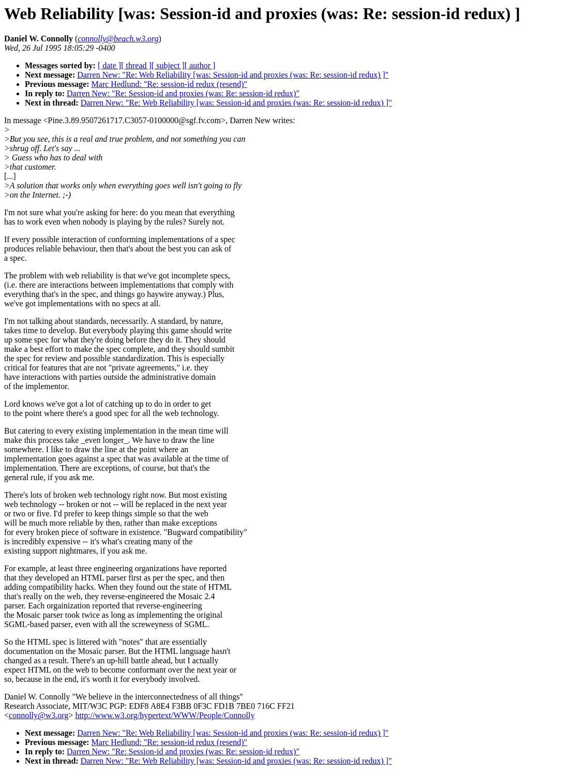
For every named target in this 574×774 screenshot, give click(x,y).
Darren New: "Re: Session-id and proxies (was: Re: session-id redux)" (183, 93)
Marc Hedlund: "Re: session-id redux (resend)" (169, 84)
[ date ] (109, 65)
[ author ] (200, 65)
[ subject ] (168, 65)
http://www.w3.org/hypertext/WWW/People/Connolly (164, 715)
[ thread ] (136, 65)
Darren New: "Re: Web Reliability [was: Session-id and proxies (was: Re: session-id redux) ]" (232, 74)
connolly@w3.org (38, 715)
